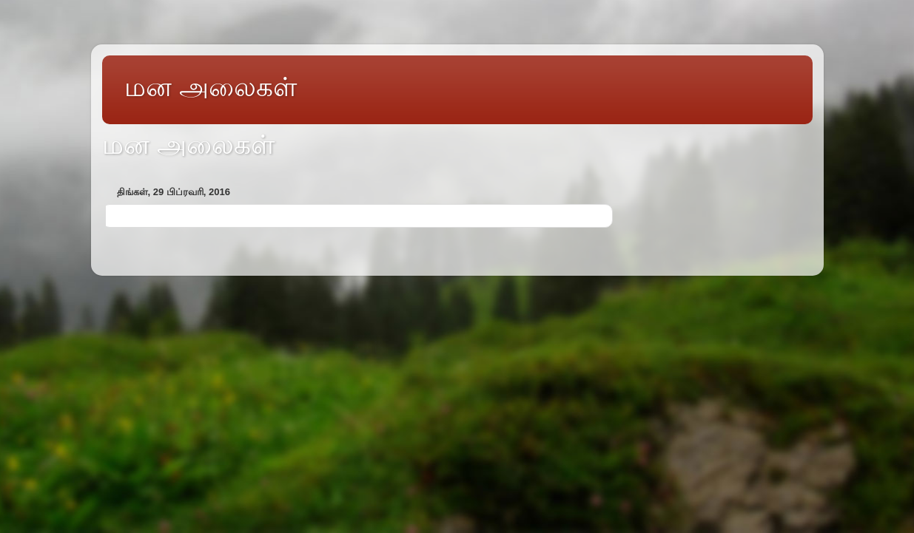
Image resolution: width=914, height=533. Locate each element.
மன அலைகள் (210, 87)
